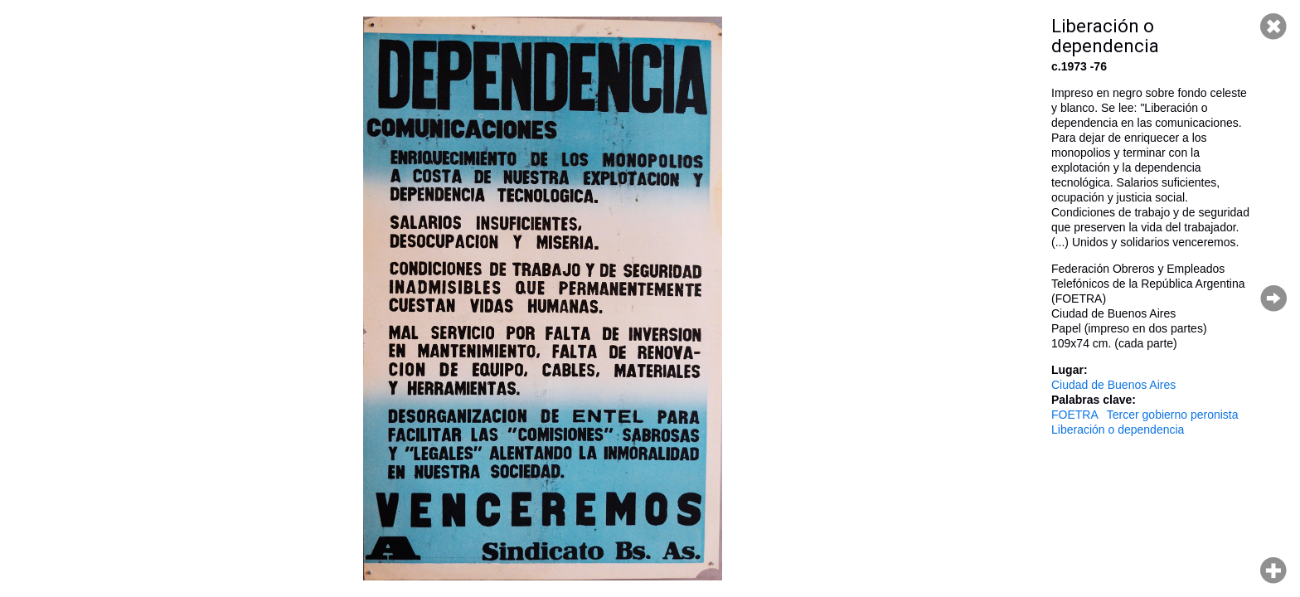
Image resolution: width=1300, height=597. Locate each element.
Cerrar (1273, 26)
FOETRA (1075, 414)
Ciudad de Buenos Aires (1113, 384)
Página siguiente (1273, 298)
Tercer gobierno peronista (1173, 414)
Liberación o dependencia (1117, 429)
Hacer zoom (1273, 570)
